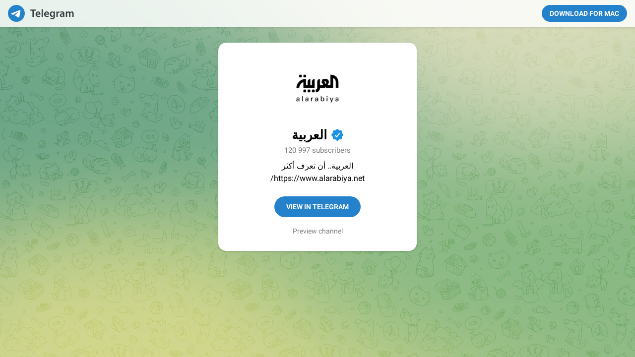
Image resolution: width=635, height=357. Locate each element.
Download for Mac (584, 13)
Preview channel (318, 231)
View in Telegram (317, 207)
